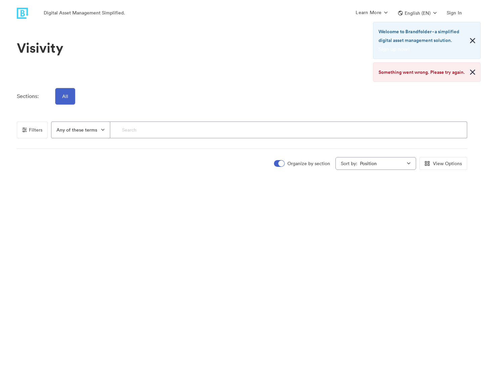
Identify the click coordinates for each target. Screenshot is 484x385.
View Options (443, 163)
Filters (32, 130)
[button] (417, 13)
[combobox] (80, 130)
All (65, 96)
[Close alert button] (473, 41)
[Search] (288, 130)
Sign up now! (394, 49)
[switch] (302, 163)
